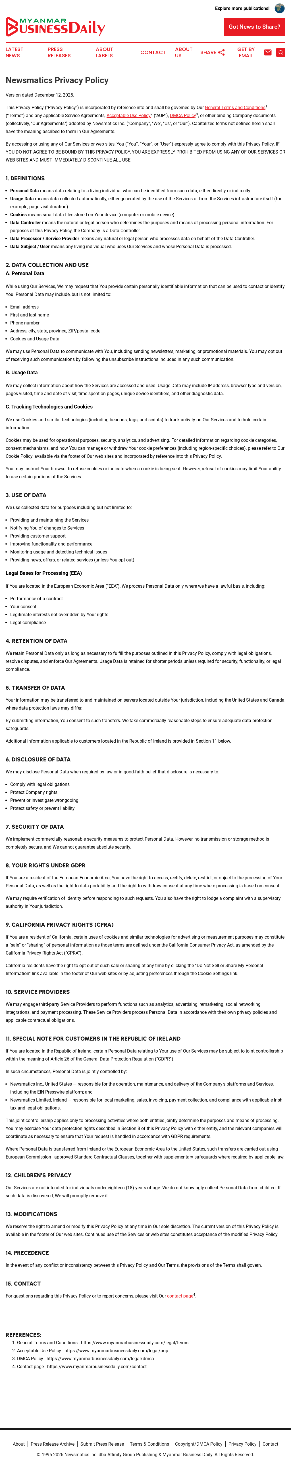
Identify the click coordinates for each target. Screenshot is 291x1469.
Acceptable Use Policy (129, 115)
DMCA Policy (183, 115)
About (19, 1444)
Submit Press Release (102, 1444)
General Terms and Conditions (235, 107)
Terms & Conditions (149, 1444)
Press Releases (59, 52)
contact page (180, 1296)
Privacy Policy (242, 1444)
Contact (153, 52)
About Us (184, 52)
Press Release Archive (52, 1444)
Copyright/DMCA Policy (199, 1444)
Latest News (15, 52)
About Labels (104, 52)
